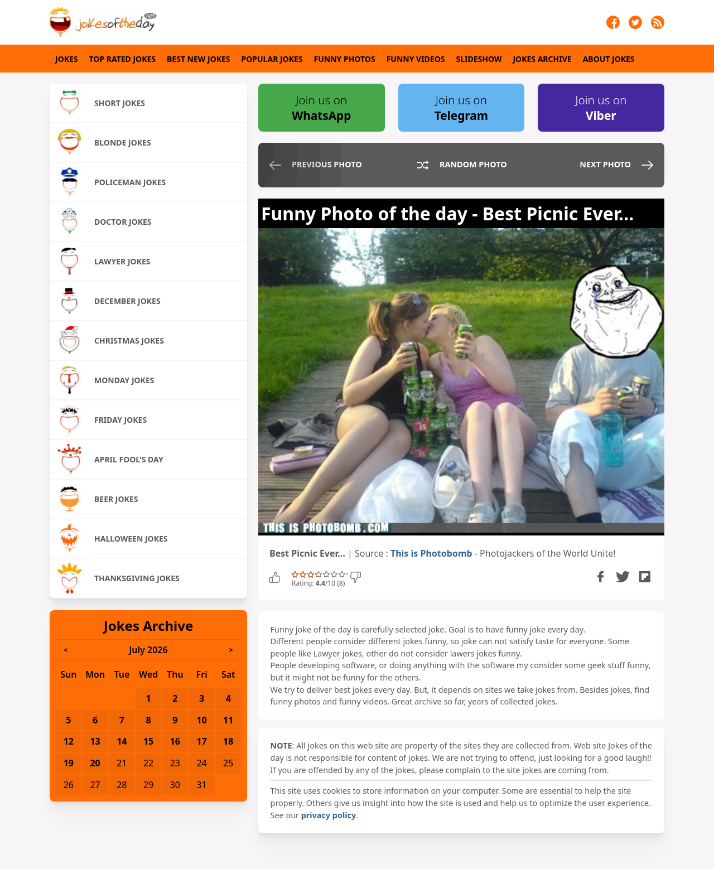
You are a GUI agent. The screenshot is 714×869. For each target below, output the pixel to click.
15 (148, 741)
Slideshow (479, 59)
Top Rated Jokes (122, 59)
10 (201, 720)
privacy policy (328, 815)
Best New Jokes (198, 59)
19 (69, 763)
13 (95, 741)
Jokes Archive (542, 59)
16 (175, 741)
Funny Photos (344, 59)
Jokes (66, 59)
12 (69, 741)
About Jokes (609, 59)
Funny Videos (416, 59)
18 (228, 741)
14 (122, 741)
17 (201, 741)
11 (228, 720)
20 (95, 763)
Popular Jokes (272, 59)
